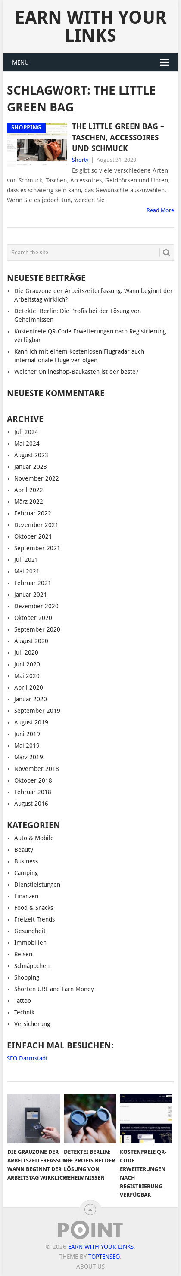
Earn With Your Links (90, 26)
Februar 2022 (32, 513)
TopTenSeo (104, 1256)
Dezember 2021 (36, 524)
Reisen (23, 954)
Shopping (26, 977)
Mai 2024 (27, 443)
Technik (24, 1012)
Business (26, 861)
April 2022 (28, 490)
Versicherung (32, 1023)
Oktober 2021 (33, 536)
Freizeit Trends (34, 919)
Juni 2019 (27, 733)
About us (90, 1266)
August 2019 (31, 722)
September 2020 (37, 629)
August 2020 (31, 641)
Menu (20, 62)
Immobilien (30, 942)
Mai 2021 (27, 571)
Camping (26, 872)
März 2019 (28, 757)
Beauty (23, 849)
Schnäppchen (32, 965)
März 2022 (28, 501)
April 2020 (28, 687)
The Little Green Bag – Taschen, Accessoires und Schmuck (118, 137)
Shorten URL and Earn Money (54, 989)
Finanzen (26, 896)
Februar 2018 (32, 792)
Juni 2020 (27, 664)
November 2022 (36, 478)
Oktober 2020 (33, 617)
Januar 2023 (30, 466)
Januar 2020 (30, 699)
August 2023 (31, 455)
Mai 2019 (27, 745)
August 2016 (31, 803)
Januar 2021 (30, 594)
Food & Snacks (33, 907)
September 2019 (37, 710)
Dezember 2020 (36, 606)
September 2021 (37, 548)
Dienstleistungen (37, 884)
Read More (160, 210)
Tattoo (22, 1000)
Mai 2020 (27, 675)
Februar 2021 (32, 582)
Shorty (80, 160)
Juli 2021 (26, 559)
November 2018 (36, 768)
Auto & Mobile (34, 838)
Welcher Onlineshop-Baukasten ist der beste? (76, 371)
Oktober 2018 (33, 780)
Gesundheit (30, 931)
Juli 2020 (26, 652)
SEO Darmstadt (27, 1058)
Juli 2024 (26, 431)
